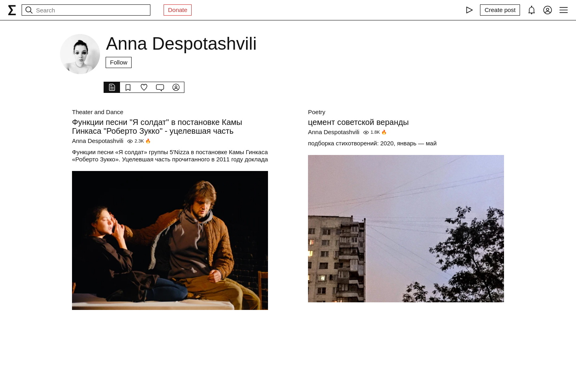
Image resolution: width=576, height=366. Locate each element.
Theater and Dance (97, 112)
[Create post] (500, 10)
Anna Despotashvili (97, 140)
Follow (118, 62)
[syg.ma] (12, 10)
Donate (177, 9)
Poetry (316, 112)
